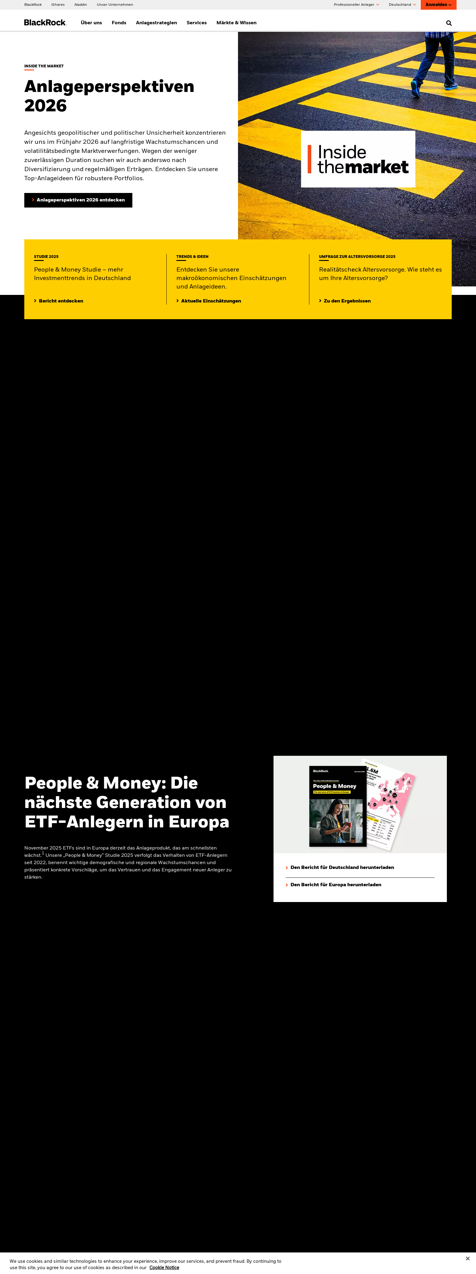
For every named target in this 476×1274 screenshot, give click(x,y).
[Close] (467, 1262)
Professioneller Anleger (356, 5)
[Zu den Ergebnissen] (345, 301)
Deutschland (402, 5)
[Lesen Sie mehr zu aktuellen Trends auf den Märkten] (208, 301)
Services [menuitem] (197, 23)
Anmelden (439, 5)
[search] (448, 23)
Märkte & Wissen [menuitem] (236, 23)
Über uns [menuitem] (91, 23)
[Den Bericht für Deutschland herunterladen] (340, 867)
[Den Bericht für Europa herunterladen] (333, 885)
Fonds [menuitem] (119, 23)
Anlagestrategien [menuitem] (156, 23)
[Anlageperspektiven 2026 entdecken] (78, 200)
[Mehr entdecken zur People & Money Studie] (58, 301)
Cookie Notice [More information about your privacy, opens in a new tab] (164, 1271)
